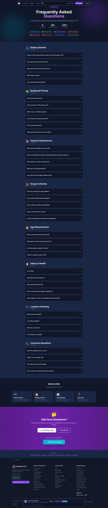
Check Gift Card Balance (60, 479)
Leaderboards (58, 481)
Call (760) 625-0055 (47, 430)
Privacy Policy (15, 501)
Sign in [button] (87, 3)
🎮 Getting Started (34, 31)
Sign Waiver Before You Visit (20, 482)
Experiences (25, 3)
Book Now (57, 483)
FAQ (42, 3)
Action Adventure (38, 472)
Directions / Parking (59, 476)
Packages (32, 3)
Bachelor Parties (51, 455)
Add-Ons (36, 489)
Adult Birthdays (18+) (81, 481)
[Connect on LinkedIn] (86, 495)
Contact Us (64, 430)
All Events (79, 468)
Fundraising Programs (81, 487)
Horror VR (36, 479)
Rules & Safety (74, 455)
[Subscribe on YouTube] (81, 495)
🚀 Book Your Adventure (54, 442)
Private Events (80, 476)
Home (13, 459)
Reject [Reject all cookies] (51, 501)
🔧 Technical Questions (72, 35)
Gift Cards (67, 455)
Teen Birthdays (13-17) (82, 479)
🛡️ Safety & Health (47, 35)
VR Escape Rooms (60, 455)
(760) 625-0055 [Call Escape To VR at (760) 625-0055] (15, 477)
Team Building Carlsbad (39, 485)
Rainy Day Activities (38, 483)
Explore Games (37, 468)
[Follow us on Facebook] (77, 495)
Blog (56, 474)
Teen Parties (44, 455)
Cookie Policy (33, 505)
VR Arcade (36, 470)
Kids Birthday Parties (35, 455)
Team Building (80, 472)
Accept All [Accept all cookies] (64, 501)
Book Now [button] (79, 3)
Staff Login (14, 504)
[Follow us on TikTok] (84, 495)
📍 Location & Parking (59, 35)
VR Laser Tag (37, 481)
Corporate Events (80, 474)
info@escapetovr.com (17, 479)
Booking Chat (58, 470)
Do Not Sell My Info (40, 505)
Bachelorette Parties (81, 485)
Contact (78, 489)
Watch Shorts (58, 472)
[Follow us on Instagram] (79, 495)
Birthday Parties (80, 470)
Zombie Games (37, 478)
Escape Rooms (37, 474)
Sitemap (57, 487)
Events (37, 3)
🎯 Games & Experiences (60, 31)
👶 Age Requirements (35, 35)
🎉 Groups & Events (73, 31)
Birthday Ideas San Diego (39, 487)
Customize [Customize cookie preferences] (57, 501)
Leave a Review (58, 485)
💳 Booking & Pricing (46, 31)
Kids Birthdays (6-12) (81, 478)
